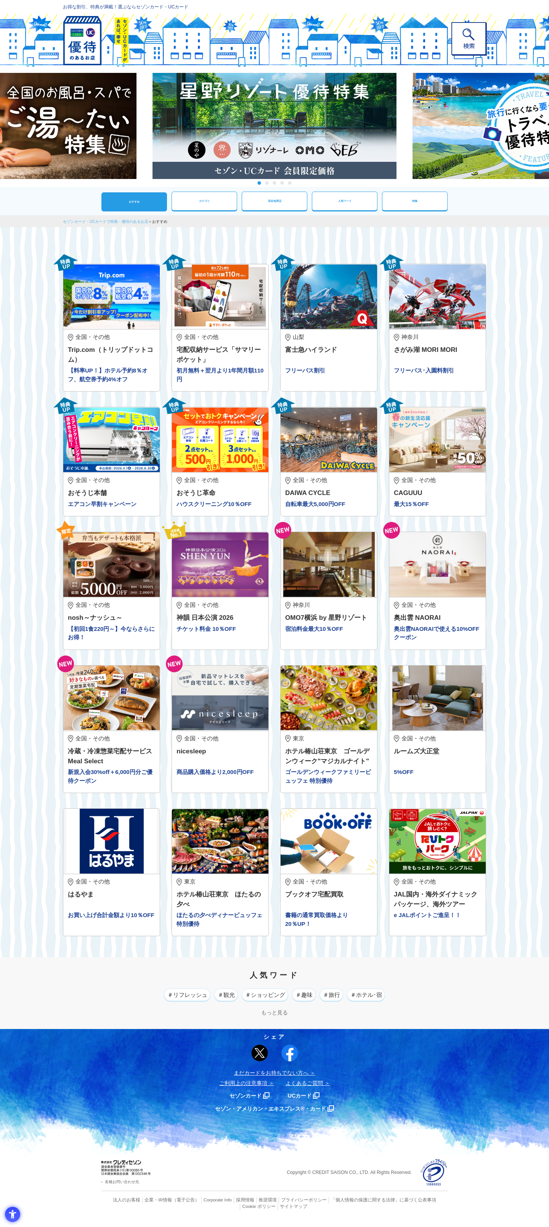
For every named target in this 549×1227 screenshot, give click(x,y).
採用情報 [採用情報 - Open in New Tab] (230, 1206)
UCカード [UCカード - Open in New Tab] (301, 1101)
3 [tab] (274, 183)
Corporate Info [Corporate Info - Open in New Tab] (204, 1206)
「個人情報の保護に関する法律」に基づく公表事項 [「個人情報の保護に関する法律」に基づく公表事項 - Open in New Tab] (358, 1206)
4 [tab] (282, 183)
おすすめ (134, 201)
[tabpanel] (274, 126)
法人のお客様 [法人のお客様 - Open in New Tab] (119, 1206)
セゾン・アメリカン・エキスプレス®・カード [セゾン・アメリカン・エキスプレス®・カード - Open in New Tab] (270, 1114)
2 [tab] (267, 183)
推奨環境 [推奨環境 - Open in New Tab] (251, 1206)
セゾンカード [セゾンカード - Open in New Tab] (243, 1101)
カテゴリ (204, 201)
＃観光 (216, 1000)
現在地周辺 (274, 201)
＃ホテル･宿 (383, 1000)
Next (404, 126)
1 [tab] (259, 183)
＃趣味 (309, 1000)
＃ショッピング (263, 1000)
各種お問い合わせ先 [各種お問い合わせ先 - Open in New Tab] (122, 1188)
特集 (415, 201)
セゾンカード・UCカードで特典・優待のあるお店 (105, 221)
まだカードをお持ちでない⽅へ (271, 1079)
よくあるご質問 (304, 1089)
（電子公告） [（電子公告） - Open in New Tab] (174, 1206)
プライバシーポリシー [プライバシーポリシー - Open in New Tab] (285, 1206)
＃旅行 (342, 1000)
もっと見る (274, 1019)
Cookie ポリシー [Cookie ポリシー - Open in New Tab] (426, 1206)
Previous (145, 126)
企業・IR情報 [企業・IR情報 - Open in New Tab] (149, 1206)
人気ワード (344, 201)
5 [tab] (290, 183)
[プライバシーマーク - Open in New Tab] (433, 1178)
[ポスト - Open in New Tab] (259, 1059)
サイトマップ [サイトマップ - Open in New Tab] (274, 1212)
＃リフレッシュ (170, 1000)
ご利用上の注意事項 (243, 1089)
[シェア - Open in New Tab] (289, 1059)
